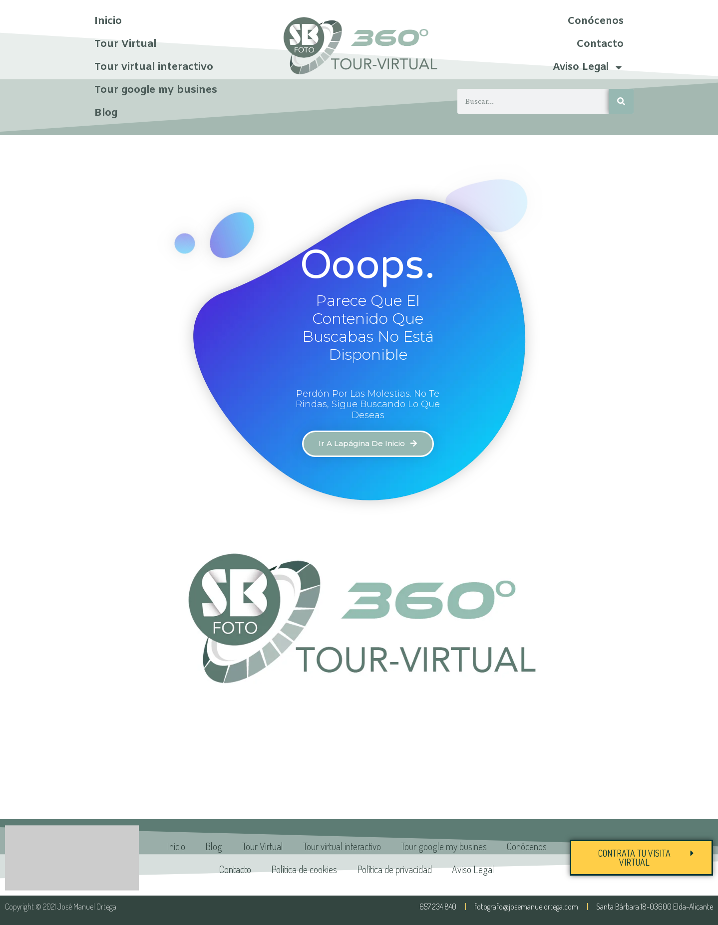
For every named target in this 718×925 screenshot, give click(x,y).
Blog (105, 113)
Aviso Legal (588, 67)
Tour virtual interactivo (153, 67)
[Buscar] (621, 101)
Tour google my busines (155, 90)
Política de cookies (304, 869)
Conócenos (595, 21)
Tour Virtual (125, 44)
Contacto (600, 44)
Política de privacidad (394, 869)
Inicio (108, 21)
